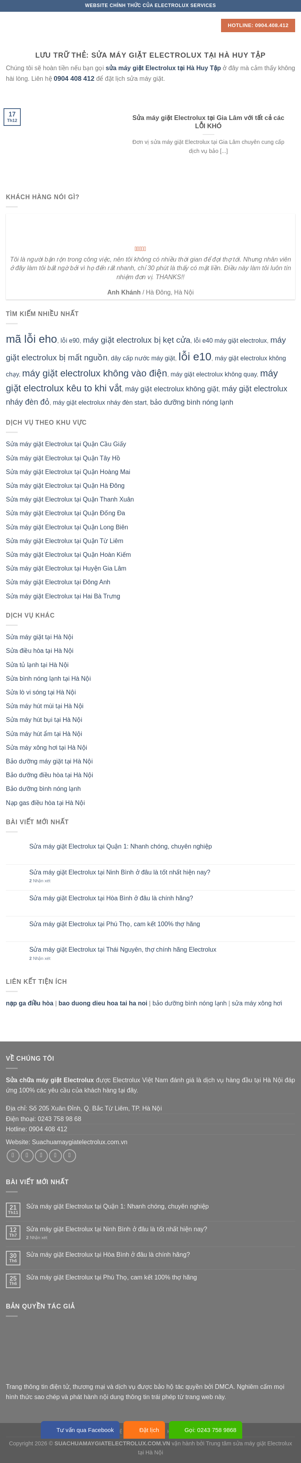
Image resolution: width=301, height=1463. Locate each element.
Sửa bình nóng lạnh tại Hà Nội (48, 678)
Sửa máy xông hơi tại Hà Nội (46, 747)
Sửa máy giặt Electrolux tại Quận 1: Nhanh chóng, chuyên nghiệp (120, 846)
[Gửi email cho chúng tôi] (55, 1155)
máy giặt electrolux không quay (213, 374)
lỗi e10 (194, 357)
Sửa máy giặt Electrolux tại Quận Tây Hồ (63, 458)
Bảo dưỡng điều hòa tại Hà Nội (49, 775)
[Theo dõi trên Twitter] (41, 1155)
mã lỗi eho (31, 339)
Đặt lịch (144, 1430)
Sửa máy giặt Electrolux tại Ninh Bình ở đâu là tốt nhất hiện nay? (119, 872)
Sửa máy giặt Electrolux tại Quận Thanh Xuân (70, 499)
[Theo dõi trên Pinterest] (69, 1155)
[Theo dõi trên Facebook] (13, 1155)
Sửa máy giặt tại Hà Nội (39, 637)
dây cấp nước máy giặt (143, 358)
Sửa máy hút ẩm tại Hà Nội (44, 734)
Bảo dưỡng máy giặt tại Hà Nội (49, 761)
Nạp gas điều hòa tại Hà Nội (45, 803)
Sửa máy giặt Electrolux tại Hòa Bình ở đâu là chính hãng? (111, 898)
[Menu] (10, 25)
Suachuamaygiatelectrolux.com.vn (79, 1142)
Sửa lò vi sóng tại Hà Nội (41, 692)
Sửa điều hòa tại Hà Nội (39, 650)
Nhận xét (40, 880)
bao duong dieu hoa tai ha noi (102, 1003)
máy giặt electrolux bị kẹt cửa (136, 339)
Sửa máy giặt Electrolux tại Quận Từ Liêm (64, 541)
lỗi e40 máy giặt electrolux (230, 340)
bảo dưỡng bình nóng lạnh (191, 402)
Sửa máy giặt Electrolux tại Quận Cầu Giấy (66, 444)
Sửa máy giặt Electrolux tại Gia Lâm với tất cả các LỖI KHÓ (208, 122)
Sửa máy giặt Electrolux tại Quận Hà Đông (65, 485)
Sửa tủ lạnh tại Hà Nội (37, 665)
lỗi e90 (70, 340)
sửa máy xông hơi (257, 1003)
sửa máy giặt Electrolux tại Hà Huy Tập (163, 68)
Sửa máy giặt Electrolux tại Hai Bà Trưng (63, 596)
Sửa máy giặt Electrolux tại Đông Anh (58, 582)
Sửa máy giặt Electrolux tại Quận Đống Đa (65, 513)
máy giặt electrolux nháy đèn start (100, 402)
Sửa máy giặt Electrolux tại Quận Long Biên (67, 527)
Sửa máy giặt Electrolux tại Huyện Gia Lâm (66, 568)
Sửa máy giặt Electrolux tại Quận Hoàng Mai (68, 472)
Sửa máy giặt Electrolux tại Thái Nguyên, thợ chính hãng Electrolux (122, 949)
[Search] (212, 25)
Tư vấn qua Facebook (80, 1430)
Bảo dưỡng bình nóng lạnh (43, 788)
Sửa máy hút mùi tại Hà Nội (44, 706)
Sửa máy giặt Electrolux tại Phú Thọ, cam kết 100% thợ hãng (114, 924)
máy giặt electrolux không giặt (171, 389)
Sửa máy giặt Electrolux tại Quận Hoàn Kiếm (68, 554)
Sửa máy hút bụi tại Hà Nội (44, 719)
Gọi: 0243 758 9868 (205, 1430)
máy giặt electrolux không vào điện (94, 373)
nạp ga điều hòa (29, 1003)
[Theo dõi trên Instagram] (27, 1155)
